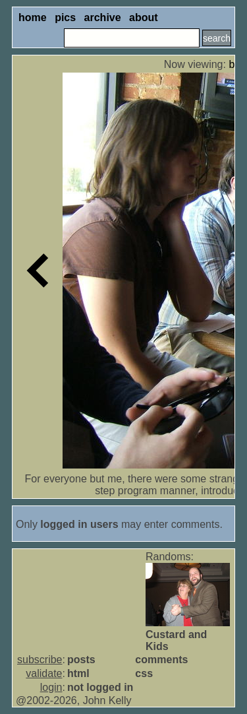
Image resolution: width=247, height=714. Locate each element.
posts (81, 659)
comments (161, 659)
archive (102, 17)
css (144, 673)
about (143, 17)
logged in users (79, 524)
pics (65, 17)
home (32, 17)
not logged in (100, 687)
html (78, 673)
